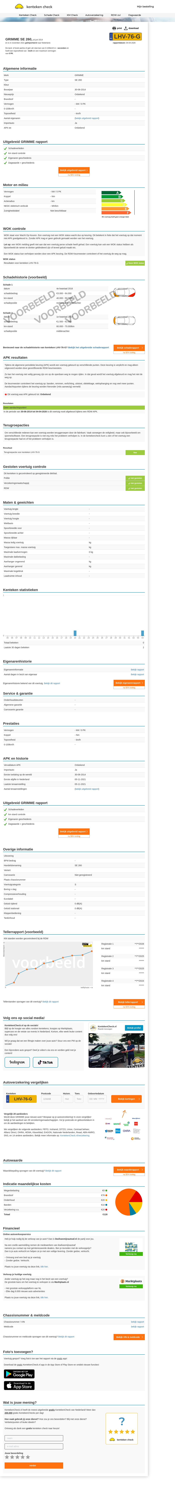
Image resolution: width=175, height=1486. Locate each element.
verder (32, 1465)
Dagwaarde (134, 15)
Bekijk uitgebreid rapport (74, 171)
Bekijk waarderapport (129, 1170)
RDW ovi (116, 15)
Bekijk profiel (134, 1028)
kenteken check (33, 6)
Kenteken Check (27, 15)
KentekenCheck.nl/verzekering (75, 1135)
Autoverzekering (94, 15)
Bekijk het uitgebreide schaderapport (88, 347)
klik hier (44, 1266)
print (119, 28)
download (134, 28)
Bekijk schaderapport (129, 349)
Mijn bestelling (145, 6)
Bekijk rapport (137, 669)
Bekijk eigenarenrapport (129, 684)
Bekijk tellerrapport (129, 1003)
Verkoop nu (131, 1254)
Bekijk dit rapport (52, 683)
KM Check (72, 15)
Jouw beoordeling (14, 1453)
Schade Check (51, 15)
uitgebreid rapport (86, 118)
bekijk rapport (137, 1322)
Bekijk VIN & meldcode (128, 1337)
